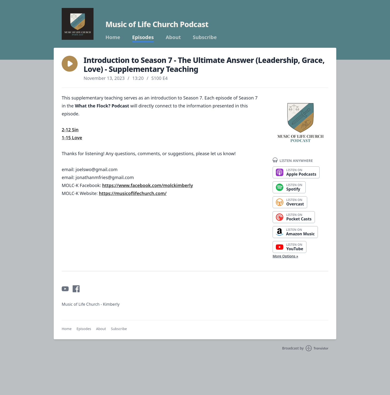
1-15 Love (72, 138)
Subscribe (205, 37)
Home (112, 37)
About (173, 37)
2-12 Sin (70, 130)
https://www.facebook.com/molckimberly (147, 185)
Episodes (143, 37)
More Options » (285, 256)
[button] (70, 64)
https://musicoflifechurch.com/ (132, 193)
